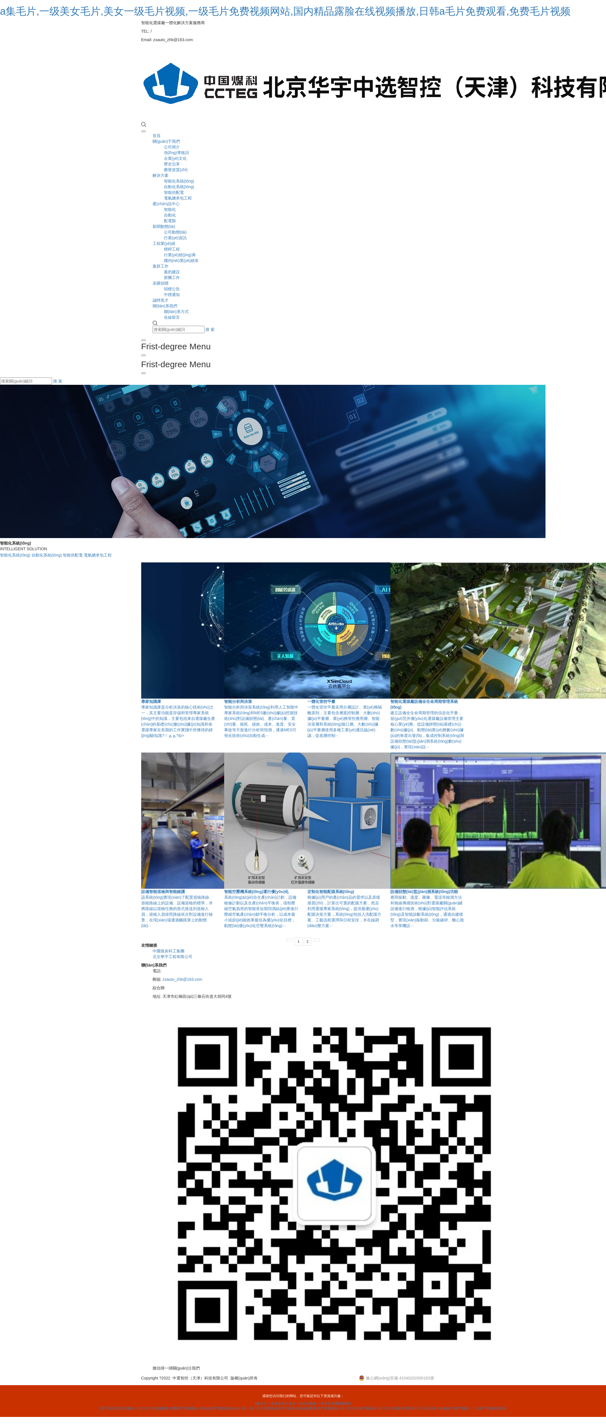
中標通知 (172, 294)
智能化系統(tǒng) (179, 181)
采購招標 (160, 283)
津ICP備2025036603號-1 (315, 1378)
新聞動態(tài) (164, 226)
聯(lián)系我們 (165, 306)
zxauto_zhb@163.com (182, 979)
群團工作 (172, 277)
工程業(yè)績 (164, 243)
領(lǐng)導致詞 (176, 152)
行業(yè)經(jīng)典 (180, 255)
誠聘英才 (160, 300)
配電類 (170, 221)
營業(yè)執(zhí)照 (275, 1378)
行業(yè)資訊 (175, 238)
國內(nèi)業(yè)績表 (181, 260)
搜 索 (210, 329)
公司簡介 (172, 147)
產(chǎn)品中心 (166, 203)
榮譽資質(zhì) (176, 169)
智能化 (170, 209)
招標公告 (172, 289)
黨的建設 (172, 272)
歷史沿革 (172, 164)
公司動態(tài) (175, 232)
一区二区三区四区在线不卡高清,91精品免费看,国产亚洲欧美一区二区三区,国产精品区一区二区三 (320, 1408)
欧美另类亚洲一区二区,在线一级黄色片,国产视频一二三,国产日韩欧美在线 (450, 1408)
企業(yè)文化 (175, 158)
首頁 (157, 135)
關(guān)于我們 (166, 141)
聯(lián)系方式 (176, 311)
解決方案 (160, 175)
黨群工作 (160, 266)
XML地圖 (347, 1378)
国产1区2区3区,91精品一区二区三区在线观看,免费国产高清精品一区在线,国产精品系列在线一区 (172, 1408)
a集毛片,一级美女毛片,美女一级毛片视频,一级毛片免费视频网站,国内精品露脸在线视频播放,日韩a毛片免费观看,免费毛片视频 (285, 11)
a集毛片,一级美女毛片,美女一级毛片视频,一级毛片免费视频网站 (303, 1404)
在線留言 (172, 317)
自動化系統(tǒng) (179, 186)
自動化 (170, 215)
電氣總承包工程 (178, 198)
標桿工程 (172, 249)
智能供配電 (174, 192)
